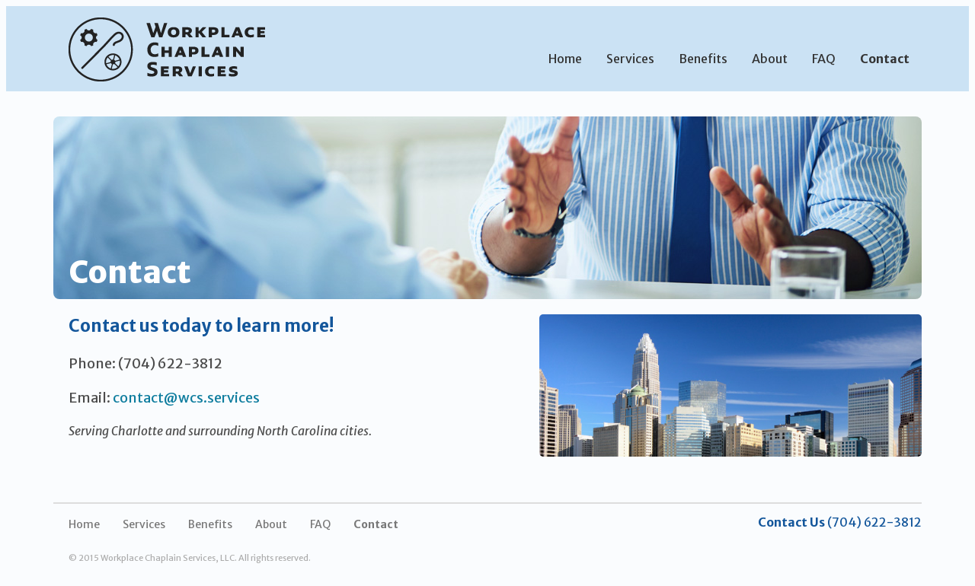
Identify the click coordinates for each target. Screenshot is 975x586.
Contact (884, 58)
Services (630, 58)
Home (565, 58)
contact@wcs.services (186, 397)
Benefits (703, 58)
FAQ (824, 58)
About (770, 58)
